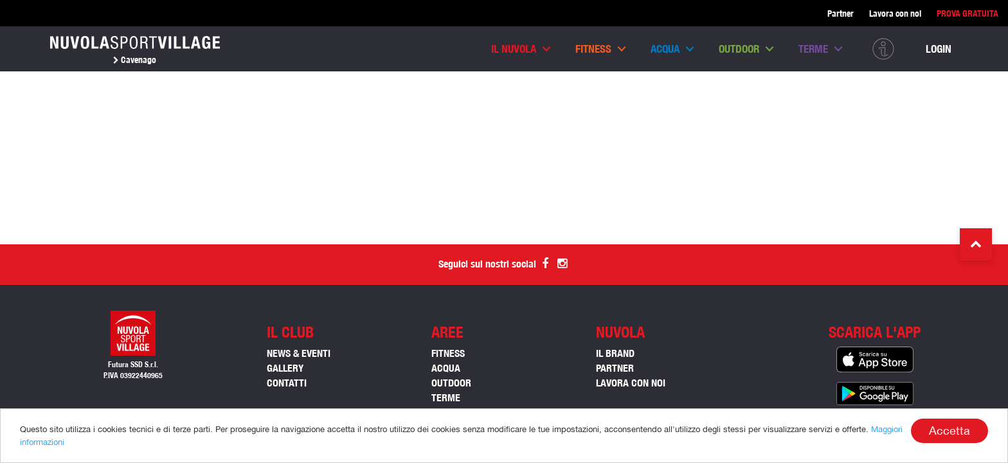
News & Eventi (298, 353)
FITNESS (448, 353)
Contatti (287, 383)
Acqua (665, 48)
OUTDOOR (451, 383)
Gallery (285, 368)
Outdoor (739, 48)
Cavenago (134, 60)
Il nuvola (513, 48)
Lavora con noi (895, 13)
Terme (813, 48)
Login (938, 48)
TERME (445, 398)
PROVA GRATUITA (967, 13)
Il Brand (615, 353)
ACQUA (445, 368)
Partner (840, 13)
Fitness (593, 48)
